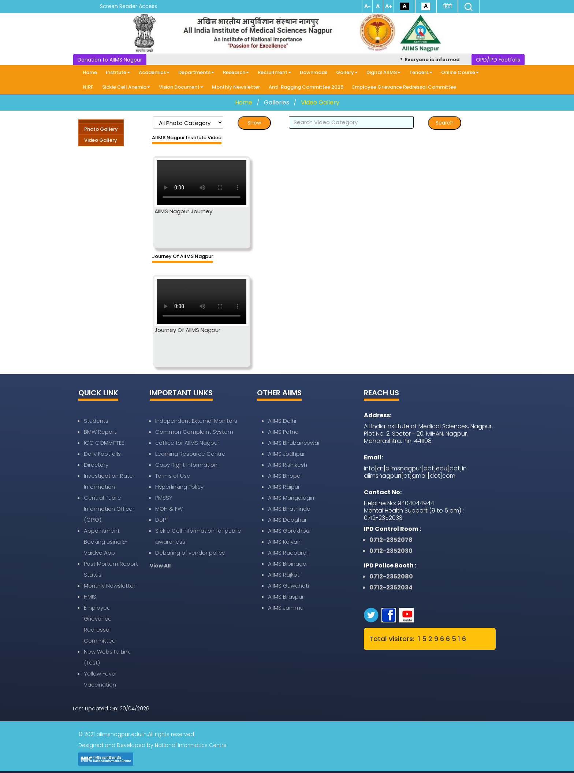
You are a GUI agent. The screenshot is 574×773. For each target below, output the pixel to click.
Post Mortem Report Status (111, 569)
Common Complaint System (194, 432)
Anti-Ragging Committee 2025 (306, 87)
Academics (154, 72)
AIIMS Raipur (284, 487)
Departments (196, 72)
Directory (96, 465)
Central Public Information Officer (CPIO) (109, 509)
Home (90, 72)
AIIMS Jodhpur (286, 454)
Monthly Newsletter (236, 87)
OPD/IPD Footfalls (498, 59)
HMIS (90, 596)
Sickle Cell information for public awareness (198, 536)
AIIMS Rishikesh (287, 465)
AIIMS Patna (283, 432)
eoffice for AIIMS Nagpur (187, 443)
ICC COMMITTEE (104, 443)
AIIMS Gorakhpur (289, 531)
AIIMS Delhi (282, 421)
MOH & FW (169, 509)
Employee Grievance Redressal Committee (404, 87)
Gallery (347, 72)
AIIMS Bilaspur (286, 596)
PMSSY (163, 498)
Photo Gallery (101, 129)
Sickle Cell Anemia (126, 87)
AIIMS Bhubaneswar (294, 443)
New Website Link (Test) (107, 657)
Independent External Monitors (196, 421)
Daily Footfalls (102, 454)
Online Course (460, 72)
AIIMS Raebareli (288, 552)
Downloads (313, 72)
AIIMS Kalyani (285, 541)
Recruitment (274, 72)
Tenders (420, 72)
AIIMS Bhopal (285, 476)
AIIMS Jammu (285, 607)
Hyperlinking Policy (179, 487)
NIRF (88, 87)
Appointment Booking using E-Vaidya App (106, 541)
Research (236, 72)
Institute (118, 72)
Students (96, 421)
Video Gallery (320, 102)
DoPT (161, 520)
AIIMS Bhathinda (289, 509)
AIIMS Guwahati (288, 585)
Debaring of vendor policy (190, 552)
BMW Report (100, 432)
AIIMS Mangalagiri (291, 498)
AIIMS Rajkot (283, 574)
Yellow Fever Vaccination (100, 679)
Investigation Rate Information (108, 481)
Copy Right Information (186, 465)
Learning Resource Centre (190, 454)
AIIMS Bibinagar (288, 563)
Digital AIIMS (383, 72)
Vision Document (181, 87)
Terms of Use (172, 476)
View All (160, 565)
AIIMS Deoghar (287, 520)
